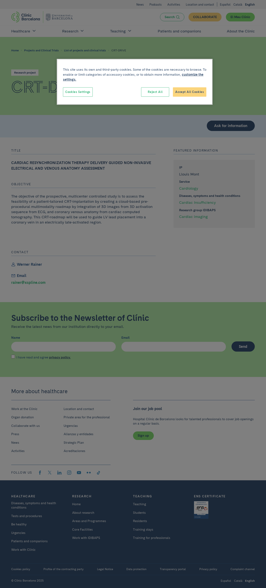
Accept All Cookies (189, 92)
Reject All (155, 92)
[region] (135, 82)
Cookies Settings (77, 92)
